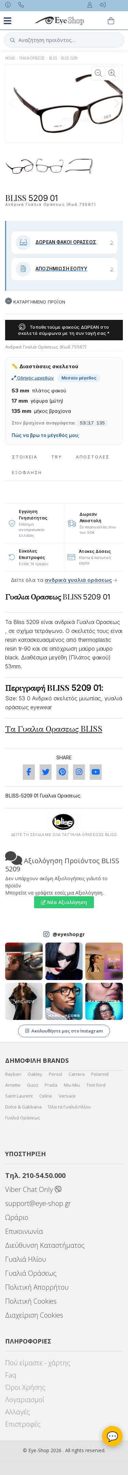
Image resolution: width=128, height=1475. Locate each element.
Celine (45, 1096)
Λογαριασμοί (24, 1399)
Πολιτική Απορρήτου (37, 1287)
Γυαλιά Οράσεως (22, 1118)
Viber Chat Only (33, 1189)
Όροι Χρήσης (25, 1387)
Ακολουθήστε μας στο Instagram (64, 1031)
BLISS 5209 (69, 58)
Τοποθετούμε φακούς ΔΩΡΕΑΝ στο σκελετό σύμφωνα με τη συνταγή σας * (64, 330)
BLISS (53, 58)
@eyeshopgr (69, 934)
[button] (116, 103)
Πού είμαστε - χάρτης (37, 1362)
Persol (55, 1074)
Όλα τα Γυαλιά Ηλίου (69, 1107)
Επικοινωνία (24, 1231)
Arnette (12, 1085)
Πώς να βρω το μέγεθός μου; (46, 435)
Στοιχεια (25, 457)
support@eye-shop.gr (38, 1203)
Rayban (13, 1074)
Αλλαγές (17, 1411)
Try (56, 457)
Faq (10, 1375)
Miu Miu (72, 1085)
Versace (67, 1096)
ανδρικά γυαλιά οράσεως (78, 580)
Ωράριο (16, 1217)
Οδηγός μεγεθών (33, 378)
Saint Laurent (19, 1096)
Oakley (35, 1074)
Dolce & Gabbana (23, 1107)
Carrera (77, 1074)
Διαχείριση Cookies (34, 1315)
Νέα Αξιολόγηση (64, 902)
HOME (10, 58)
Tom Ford (95, 1085)
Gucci (32, 1085)
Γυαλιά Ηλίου (25, 1259)
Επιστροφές (23, 1424)
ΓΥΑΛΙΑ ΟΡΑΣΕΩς (32, 58)
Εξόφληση (27, 472)
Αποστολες (93, 457)
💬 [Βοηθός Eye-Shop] (112, 1436)
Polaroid (100, 1074)
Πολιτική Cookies (31, 1301)
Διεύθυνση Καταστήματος (45, 1245)
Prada (51, 1085)
